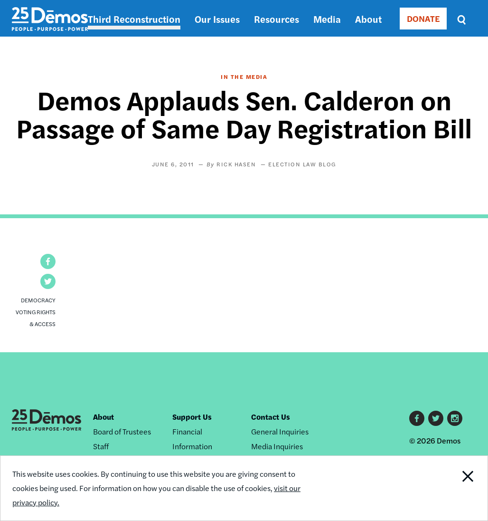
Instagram (454, 418)
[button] (48, 261)
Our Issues (217, 19)
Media (327, 19)
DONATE (423, 18)
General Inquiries (280, 431)
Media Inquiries (277, 446)
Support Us (192, 416)
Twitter (435, 418)
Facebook (416, 418)
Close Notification (462, 488)
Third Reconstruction (134, 19)
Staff (101, 446)
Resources (276, 19)
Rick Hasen (236, 164)
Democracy (38, 300)
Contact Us (270, 416)
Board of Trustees (122, 431)
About (368, 19)
